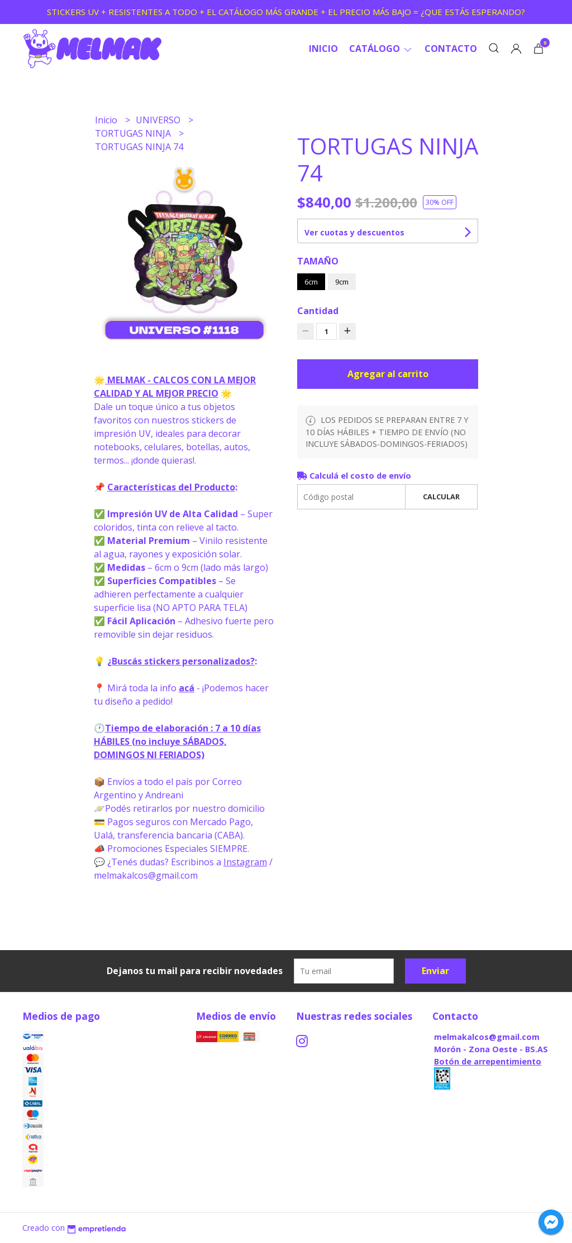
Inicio (323, 48)
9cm (342, 282)
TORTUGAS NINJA (134, 133)
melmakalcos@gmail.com (487, 1037)
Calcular (441, 497)
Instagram (245, 862)
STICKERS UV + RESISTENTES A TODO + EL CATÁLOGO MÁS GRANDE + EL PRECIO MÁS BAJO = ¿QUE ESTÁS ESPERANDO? (286, 11)
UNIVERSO (159, 120)
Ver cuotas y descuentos (354, 232)
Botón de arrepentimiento (487, 1061)
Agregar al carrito (387, 374)
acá (186, 688)
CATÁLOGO (381, 48)
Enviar (435, 971)
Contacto (451, 48)
